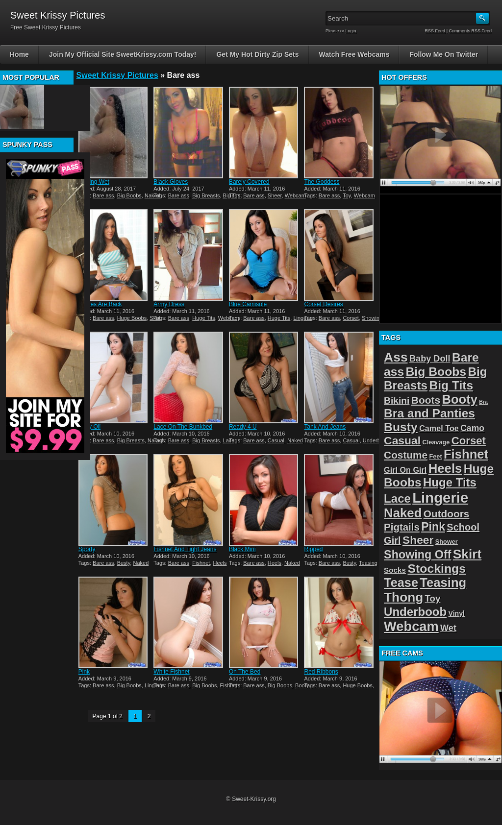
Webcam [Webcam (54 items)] (411, 626)
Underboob (376, 440)
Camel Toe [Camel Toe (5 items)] (439, 428)
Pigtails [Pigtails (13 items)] (402, 527)
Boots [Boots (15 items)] (426, 400)
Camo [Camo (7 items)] (472, 428)
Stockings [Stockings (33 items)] (436, 568)
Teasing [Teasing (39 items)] (443, 582)
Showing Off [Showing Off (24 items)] (417, 554)
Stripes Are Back (100, 304)
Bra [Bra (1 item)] (483, 402)
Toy (347, 195)
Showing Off (376, 318)
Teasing (368, 563)
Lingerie (302, 318)
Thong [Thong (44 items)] (403, 597)
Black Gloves (170, 181)
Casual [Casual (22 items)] (402, 440)
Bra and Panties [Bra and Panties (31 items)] (429, 413)
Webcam (295, 195)
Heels (219, 563)
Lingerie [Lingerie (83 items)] (440, 497)
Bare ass (103, 195)
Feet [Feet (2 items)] (435, 456)
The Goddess (321, 181)
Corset (350, 318)
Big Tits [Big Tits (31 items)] (451, 385)
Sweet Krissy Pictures (117, 75)
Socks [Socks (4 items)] (395, 570)
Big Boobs (129, 195)
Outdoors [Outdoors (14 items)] (447, 513)
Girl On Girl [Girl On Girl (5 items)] (405, 469)
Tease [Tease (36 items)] (401, 582)
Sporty (87, 549)
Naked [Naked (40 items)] (403, 513)
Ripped (313, 549)
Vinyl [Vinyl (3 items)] (457, 613)
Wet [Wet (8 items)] (448, 628)
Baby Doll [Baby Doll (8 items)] (430, 359)
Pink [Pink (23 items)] (433, 526)
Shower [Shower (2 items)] (446, 541)
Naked (152, 195)
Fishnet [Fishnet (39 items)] (466, 454)
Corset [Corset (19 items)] (469, 441)
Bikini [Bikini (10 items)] (396, 400)
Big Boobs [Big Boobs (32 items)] (436, 371)
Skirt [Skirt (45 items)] (467, 554)
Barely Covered (249, 181)
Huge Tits (203, 318)
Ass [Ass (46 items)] (396, 357)
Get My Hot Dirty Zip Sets (257, 54)
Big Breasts (206, 195)
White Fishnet (171, 671)
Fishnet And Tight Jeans (184, 549)
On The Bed (245, 671)
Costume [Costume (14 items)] (405, 455)
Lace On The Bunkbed (182, 426)
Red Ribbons (321, 671)
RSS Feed (435, 30)
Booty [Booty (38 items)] (459, 399)
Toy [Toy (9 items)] (433, 598)
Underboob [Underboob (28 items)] (415, 611)
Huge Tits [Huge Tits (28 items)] (450, 482)
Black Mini (242, 549)
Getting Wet (93, 181)
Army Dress (168, 304)
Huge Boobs (132, 318)
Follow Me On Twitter (443, 54)
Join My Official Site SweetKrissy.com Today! (123, 54)
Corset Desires (323, 304)
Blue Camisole (248, 304)
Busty (123, 563)
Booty (302, 685)
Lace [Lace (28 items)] (397, 498)
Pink (84, 671)
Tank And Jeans (325, 426)
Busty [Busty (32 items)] (401, 427)
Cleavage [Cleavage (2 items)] (436, 442)
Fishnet (201, 563)
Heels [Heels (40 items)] (445, 468)
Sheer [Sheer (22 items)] (418, 540)
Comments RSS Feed (470, 30)
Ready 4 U (243, 426)
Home (19, 54)
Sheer (275, 195)
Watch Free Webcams (354, 54)
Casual (276, 440)
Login (351, 30)
